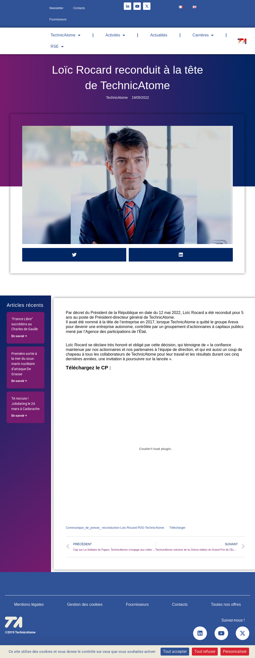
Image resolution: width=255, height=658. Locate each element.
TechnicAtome (65, 35)
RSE (57, 46)
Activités (115, 35)
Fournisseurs (57, 19)
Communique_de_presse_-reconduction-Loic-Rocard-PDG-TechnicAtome (117, 528)
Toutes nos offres (226, 605)
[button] (74, 255)
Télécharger (182, 528)
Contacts (79, 8)
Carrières (203, 35)
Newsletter (56, 8)
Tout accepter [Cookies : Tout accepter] (175, 651)
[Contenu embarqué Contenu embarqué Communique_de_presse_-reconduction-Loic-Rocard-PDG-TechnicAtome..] (155, 449)
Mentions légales (29, 605)
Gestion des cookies (85, 605)
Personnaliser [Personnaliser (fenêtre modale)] (235, 651)
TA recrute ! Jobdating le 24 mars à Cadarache (25, 403)
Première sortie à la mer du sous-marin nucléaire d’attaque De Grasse (24, 364)
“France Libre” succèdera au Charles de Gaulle (24, 324)
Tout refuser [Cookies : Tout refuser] (204, 651)
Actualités (158, 35)
